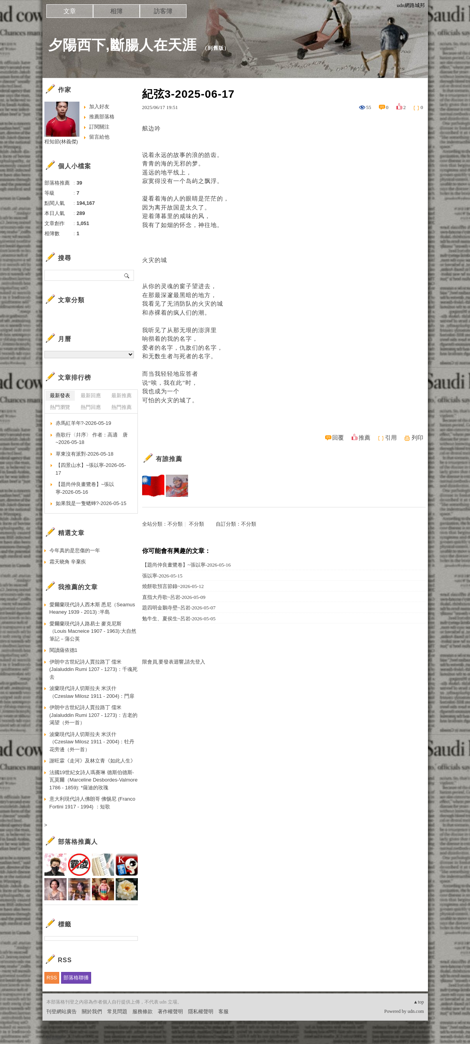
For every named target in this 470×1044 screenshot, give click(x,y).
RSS (52, 978)
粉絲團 (54, 1038)
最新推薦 (121, 395)
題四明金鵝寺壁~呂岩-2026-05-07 (179, 608)
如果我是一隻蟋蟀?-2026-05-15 (91, 503)
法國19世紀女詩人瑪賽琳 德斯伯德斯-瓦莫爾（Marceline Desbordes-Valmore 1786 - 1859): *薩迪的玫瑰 (93, 779)
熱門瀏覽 (60, 407)
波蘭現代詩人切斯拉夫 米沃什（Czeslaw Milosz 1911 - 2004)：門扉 (92, 692)
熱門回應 (91, 407)
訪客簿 (163, 11)
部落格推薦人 (78, 841)
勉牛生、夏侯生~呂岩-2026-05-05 (179, 618)
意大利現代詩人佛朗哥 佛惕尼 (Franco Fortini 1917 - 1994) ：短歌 (92, 803)
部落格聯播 (76, 978)
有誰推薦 (169, 459)
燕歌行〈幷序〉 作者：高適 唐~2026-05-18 (92, 438)
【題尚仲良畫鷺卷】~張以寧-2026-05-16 (186, 565)
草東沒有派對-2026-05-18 (85, 454)
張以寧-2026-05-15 (162, 576)
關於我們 (92, 1011)
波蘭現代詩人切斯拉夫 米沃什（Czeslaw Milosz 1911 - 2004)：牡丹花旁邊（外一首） (92, 741)
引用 (391, 438)
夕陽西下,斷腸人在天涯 (122, 45)
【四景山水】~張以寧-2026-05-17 (91, 469)
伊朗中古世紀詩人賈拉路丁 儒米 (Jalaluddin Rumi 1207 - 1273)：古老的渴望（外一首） (93, 714)
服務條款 (142, 1011)
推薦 (364, 438)
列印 (417, 438)
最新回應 (91, 395)
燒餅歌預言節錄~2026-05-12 (173, 586)
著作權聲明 (170, 1011)
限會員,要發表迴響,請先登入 (174, 662)
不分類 (175, 524)
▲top (418, 1002)
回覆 (338, 438)
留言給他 (99, 137)
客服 (223, 1011)
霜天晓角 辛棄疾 (67, 562)
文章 (69, 11)
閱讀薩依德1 (63, 650)
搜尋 (127, 275)
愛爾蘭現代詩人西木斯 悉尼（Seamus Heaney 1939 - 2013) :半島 (92, 608)
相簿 (116, 11)
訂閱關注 (99, 127)
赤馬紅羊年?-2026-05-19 (83, 423)
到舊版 (216, 48)
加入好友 (99, 106)
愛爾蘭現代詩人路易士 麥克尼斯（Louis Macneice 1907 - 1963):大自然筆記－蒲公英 (92, 631)
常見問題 (117, 1011)
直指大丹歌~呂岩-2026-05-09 (174, 597)
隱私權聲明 (200, 1011)
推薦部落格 (101, 117)
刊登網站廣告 (61, 1011)
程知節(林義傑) (61, 141)
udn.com (416, 1011)
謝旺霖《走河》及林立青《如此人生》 (92, 761)
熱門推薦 (121, 407)
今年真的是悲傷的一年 (74, 550)
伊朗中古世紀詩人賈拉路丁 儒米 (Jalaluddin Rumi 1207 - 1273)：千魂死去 (93, 669)
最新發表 (60, 395)
